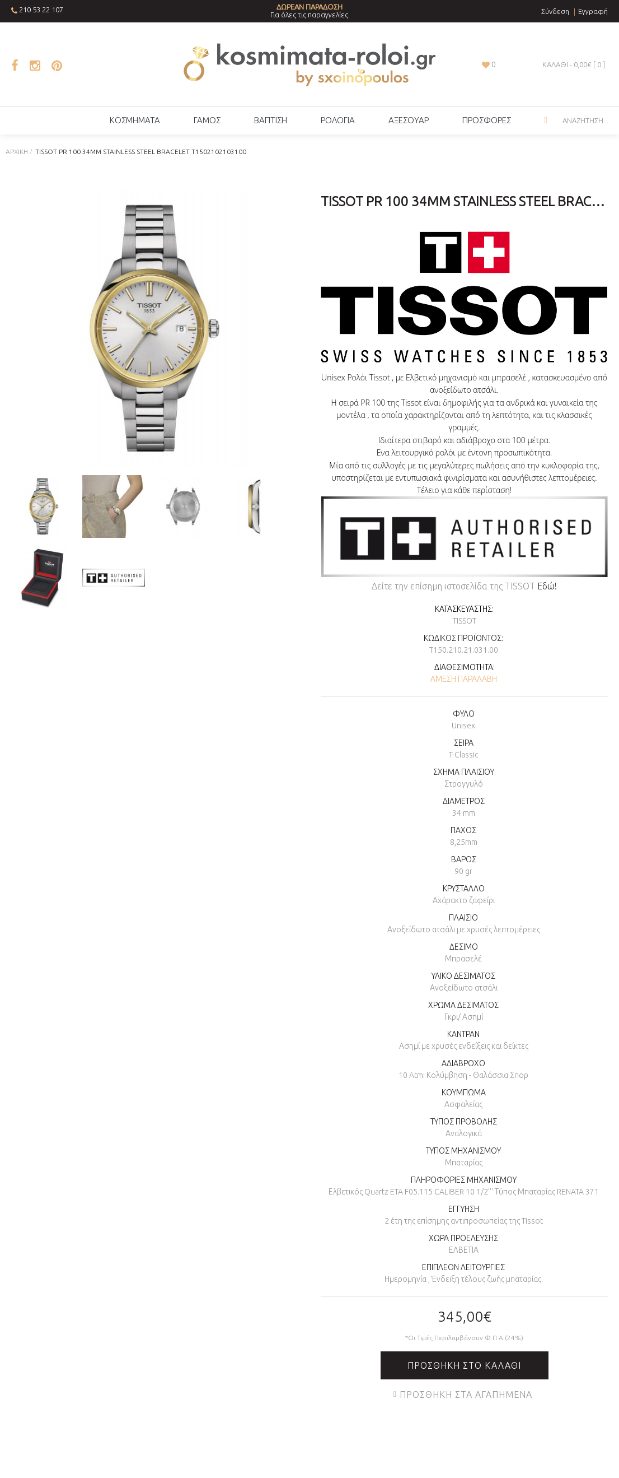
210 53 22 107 (41, 9)
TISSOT (464, 620)
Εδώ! (547, 586)
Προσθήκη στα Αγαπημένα (466, 1394)
